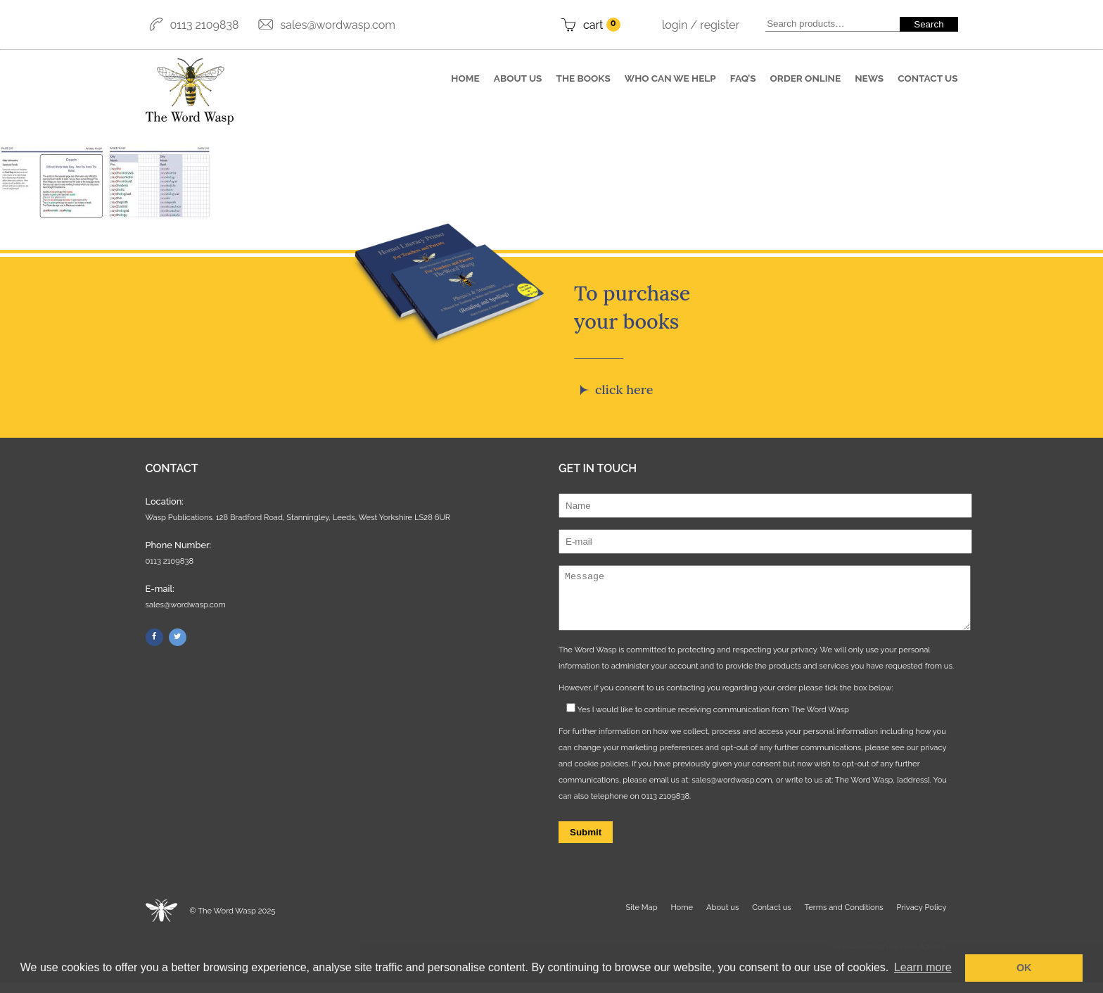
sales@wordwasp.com (337, 25)
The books (583, 78)
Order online (805, 78)
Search (928, 24)
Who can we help (670, 78)
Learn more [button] (923, 967)
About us (518, 78)
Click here (624, 389)
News (869, 78)
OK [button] (1024, 967)
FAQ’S (743, 78)
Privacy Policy (921, 918)
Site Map (642, 918)
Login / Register (700, 25)
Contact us (927, 78)
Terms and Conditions (844, 918)
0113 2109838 (204, 25)
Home (465, 78)
